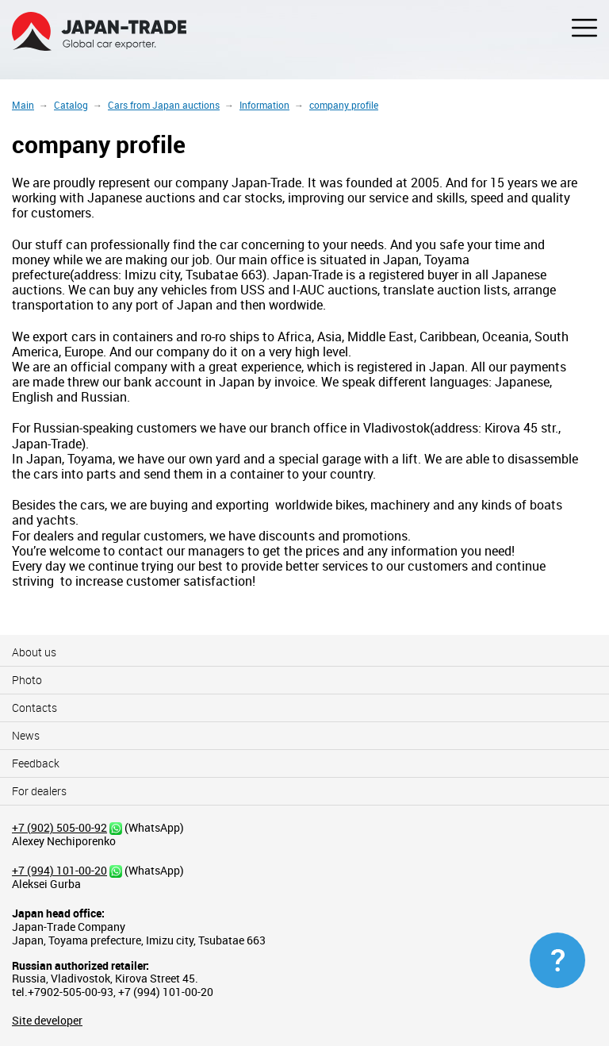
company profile (343, 104)
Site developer (47, 1020)
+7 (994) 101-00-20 (59, 870)
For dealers (39, 790)
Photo (27, 679)
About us (34, 652)
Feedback (35, 763)
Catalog (71, 104)
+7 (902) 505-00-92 (59, 827)
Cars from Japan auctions (164, 104)
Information (264, 104)
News (26, 735)
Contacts (34, 707)
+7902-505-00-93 (70, 991)
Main (23, 104)
